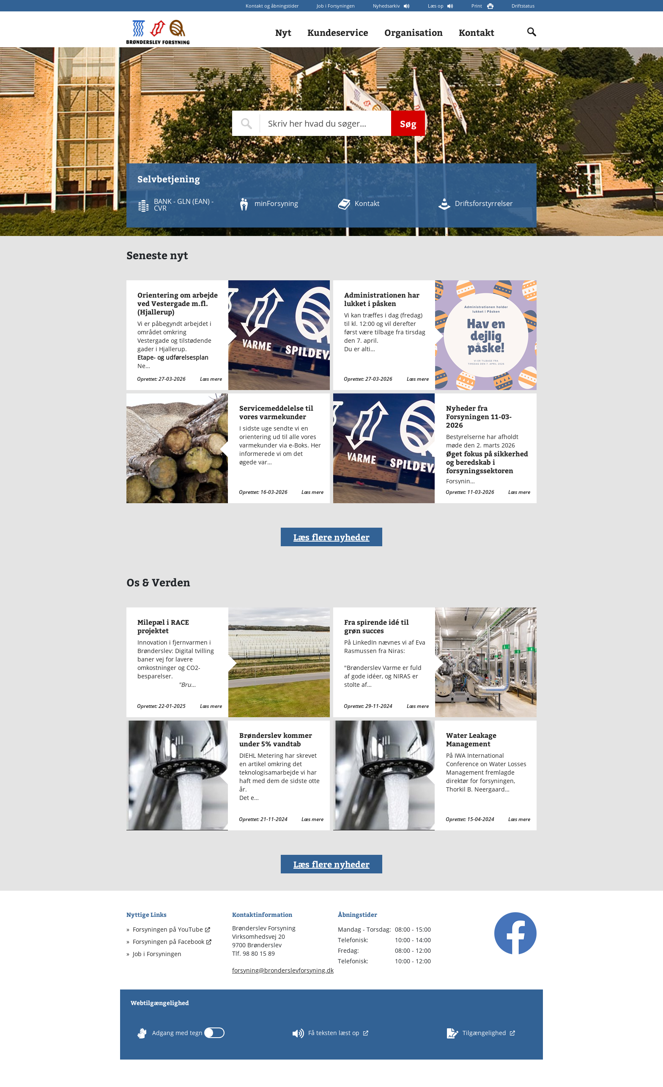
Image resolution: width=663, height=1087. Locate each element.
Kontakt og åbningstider (272, 6)
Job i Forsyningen (336, 6)
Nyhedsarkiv (387, 6)
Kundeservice (337, 32)
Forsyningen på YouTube (168, 929)
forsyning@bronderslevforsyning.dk (283, 970)
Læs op (436, 6)
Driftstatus (523, 6)
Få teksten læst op (327, 1033)
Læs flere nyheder (331, 536)
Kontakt (476, 32)
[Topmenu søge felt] (311, 123)
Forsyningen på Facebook (168, 942)
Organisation (413, 32)
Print (477, 6)
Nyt (283, 32)
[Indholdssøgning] (532, 32)
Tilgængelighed (477, 1033)
